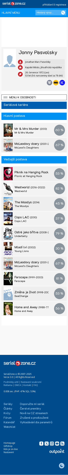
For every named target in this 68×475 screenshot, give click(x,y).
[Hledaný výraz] (50, 12)
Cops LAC (26, 217)
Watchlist (9, 427)
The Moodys (27, 202)
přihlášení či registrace (54, 4)
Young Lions (22, 251)
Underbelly (21, 236)
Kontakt (27, 385)
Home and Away (33, 307)
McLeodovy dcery (35, 143)
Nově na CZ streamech (34, 413)
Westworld (30, 187)
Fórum (7, 417)
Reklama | (9, 385)
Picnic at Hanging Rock (28, 176)
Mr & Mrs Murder (31, 128)
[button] (34, 97)
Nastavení (9, 452)
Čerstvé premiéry (30, 408)
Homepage (9, 442)
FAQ (36, 385)
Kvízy (7, 413)
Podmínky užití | (12, 382)
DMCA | (19, 385)
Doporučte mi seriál (32, 404)
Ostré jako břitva (34, 232)
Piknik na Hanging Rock (35, 172)
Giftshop (8, 446)
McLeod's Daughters (27, 147)
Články (8, 408)
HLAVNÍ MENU (11, 12)
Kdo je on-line (11, 449)
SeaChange (21, 296)
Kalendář (9, 422)
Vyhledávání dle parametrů (36, 422)
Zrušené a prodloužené (34, 417)
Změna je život (33, 292)
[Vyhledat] (63, 13)
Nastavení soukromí (31, 382)
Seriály (8, 404)
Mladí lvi (25, 247)
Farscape (29, 277)
